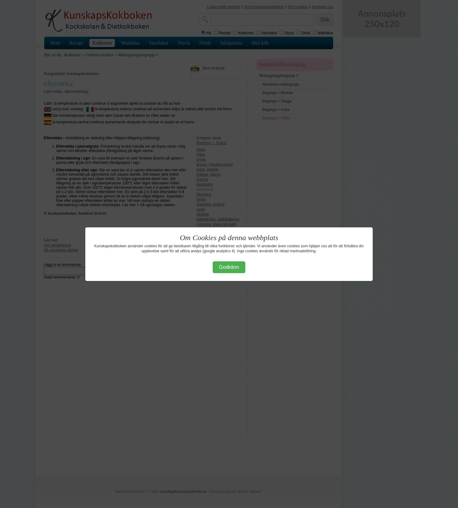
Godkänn (229, 267)
